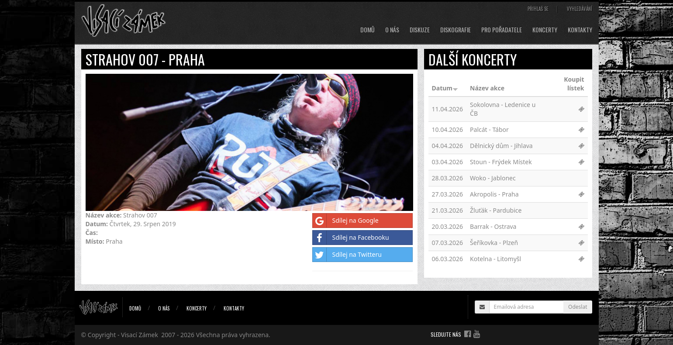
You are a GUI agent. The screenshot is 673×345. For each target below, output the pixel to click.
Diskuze (420, 29)
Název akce (487, 88)
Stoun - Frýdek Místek (501, 162)
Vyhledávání (579, 8)
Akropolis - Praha (494, 194)
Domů (367, 29)
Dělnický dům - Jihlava (501, 145)
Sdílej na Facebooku (351, 238)
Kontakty (580, 29)
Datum (445, 88)
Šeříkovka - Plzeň (494, 242)
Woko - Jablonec (493, 178)
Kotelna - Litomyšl (495, 259)
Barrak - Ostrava (493, 226)
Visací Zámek (139, 335)
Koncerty (544, 29)
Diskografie (455, 29)
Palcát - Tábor (489, 129)
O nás (392, 29)
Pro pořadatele (501, 29)
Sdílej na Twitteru (347, 255)
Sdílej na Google (345, 221)
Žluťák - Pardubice (495, 210)
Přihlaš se (538, 8)
